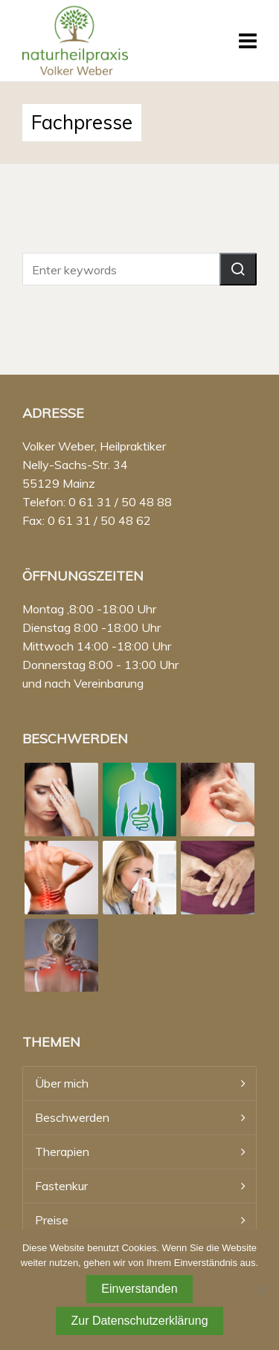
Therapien (62, 1151)
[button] (238, 269)
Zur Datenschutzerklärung (139, 1320)
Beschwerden (72, 1117)
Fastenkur (61, 1185)
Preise (51, 1219)
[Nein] (260, 1289)
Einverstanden (139, 1288)
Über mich (62, 1083)
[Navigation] (248, 41)
